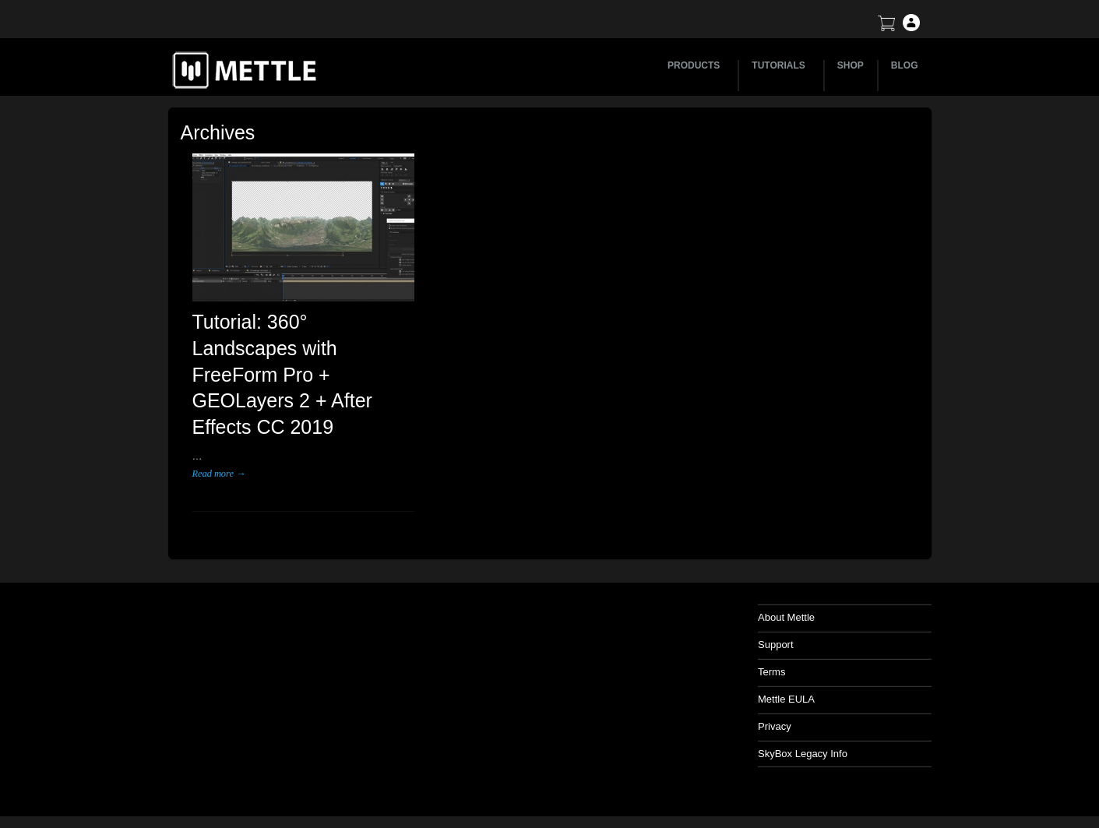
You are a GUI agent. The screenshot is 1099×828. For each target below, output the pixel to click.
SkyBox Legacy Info (802, 753)
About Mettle (786, 617)
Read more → (219, 473)
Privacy (774, 726)
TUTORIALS (780, 65)
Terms (771, 672)
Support (776, 644)
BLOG (904, 65)
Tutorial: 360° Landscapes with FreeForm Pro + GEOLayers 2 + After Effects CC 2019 (282, 374)
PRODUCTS (696, 65)
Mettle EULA (786, 699)
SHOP (850, 65)
